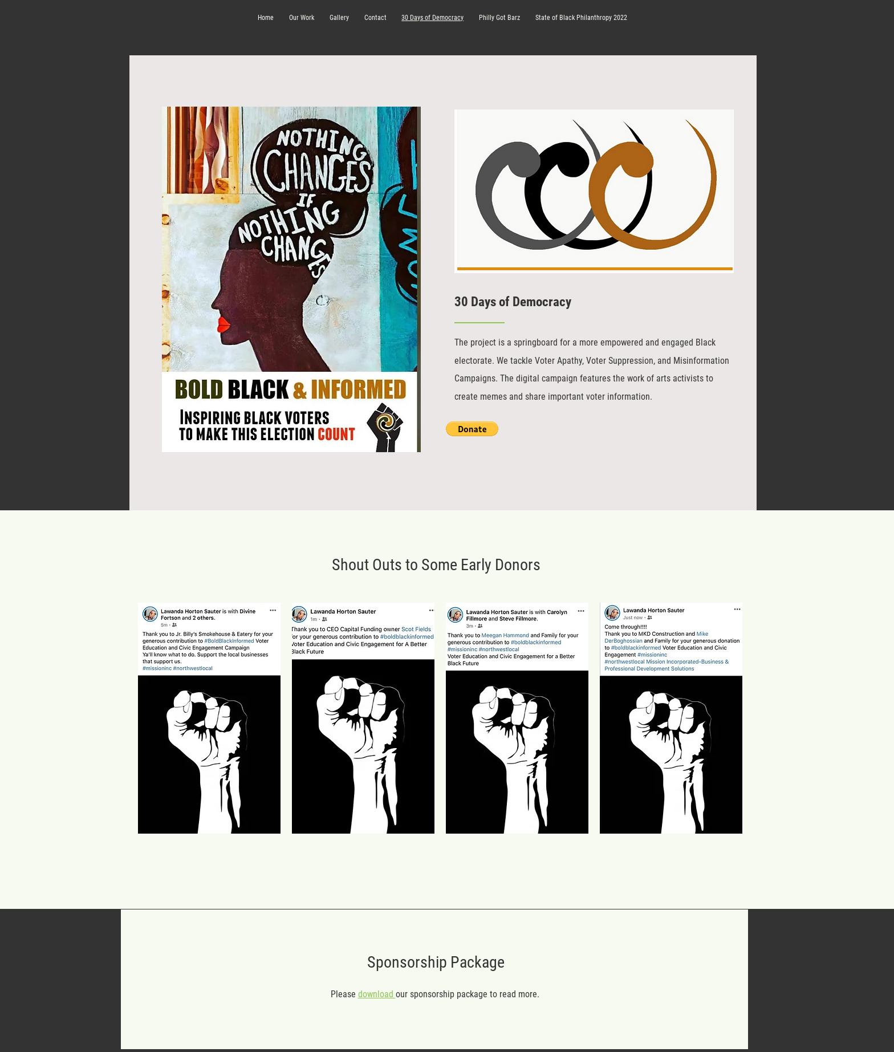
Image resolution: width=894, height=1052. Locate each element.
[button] (472, 428)
